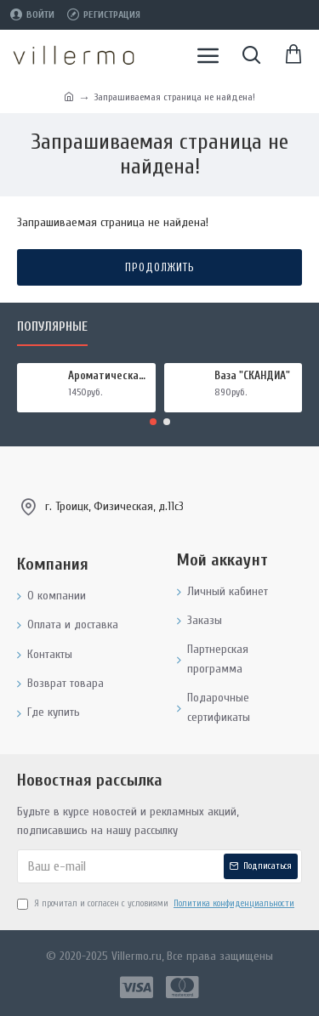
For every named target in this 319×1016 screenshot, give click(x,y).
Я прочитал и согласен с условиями (157, 903)
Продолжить (160, 267)
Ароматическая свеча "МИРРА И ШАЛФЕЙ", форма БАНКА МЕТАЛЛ (109, 375)
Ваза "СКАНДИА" (252, 375)
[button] (153, 421)
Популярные (52, 327)
